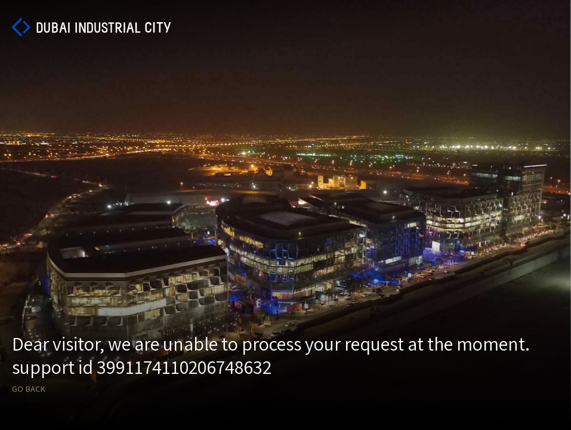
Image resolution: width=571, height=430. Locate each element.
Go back (28, 389)
